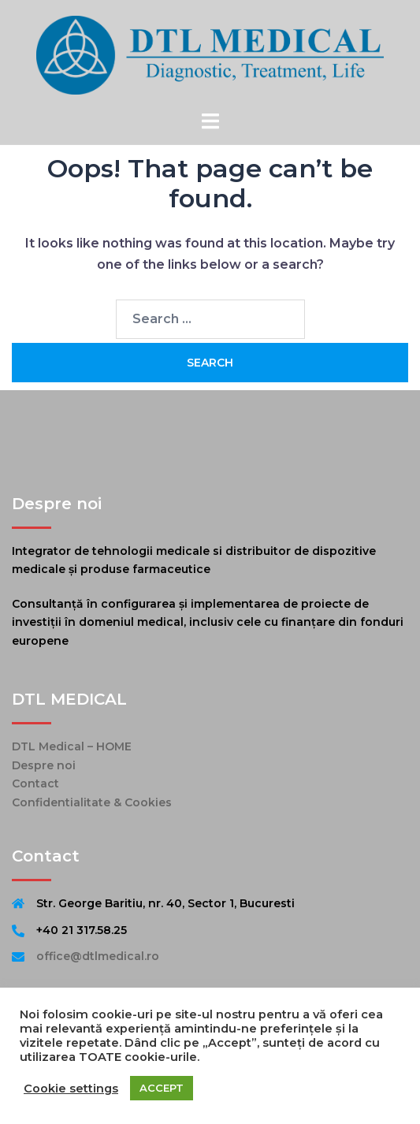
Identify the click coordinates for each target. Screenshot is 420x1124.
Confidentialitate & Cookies (92, 802)
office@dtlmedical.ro (97, 956)
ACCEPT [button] (161, 1087)
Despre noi (44, 765)
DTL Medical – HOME (72, 746)
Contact (35, 783)
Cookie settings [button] (71, 1088)
